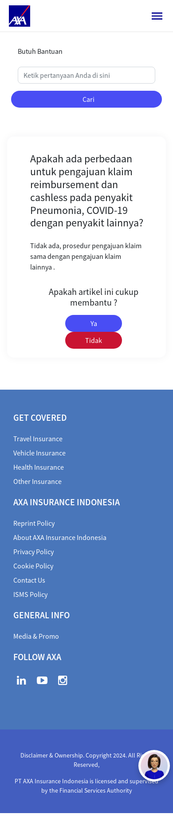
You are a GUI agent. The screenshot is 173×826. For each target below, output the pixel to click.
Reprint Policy (34, 523)
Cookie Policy (33, 565)
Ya (93, 323)
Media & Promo (36, 636)
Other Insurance (37, 481)
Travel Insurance (38, 438)
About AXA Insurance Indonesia (59, 537)
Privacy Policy (33, 551)
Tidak (93, 340)
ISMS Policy (30, 594)
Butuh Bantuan (40, 51)
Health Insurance (38, 467)
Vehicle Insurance (39, 452)
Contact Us (29, 580)
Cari (88, 99)
